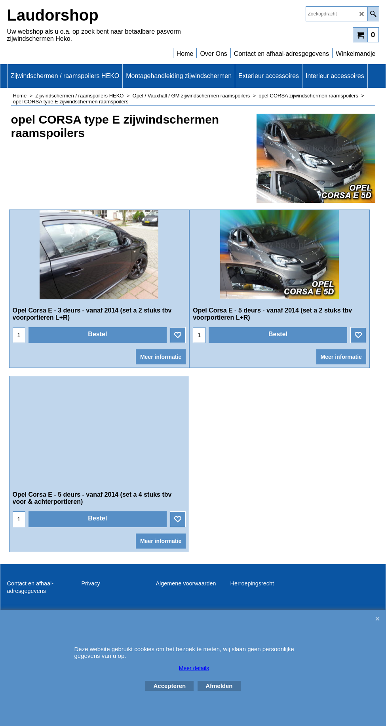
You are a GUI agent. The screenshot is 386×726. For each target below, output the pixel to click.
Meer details (194, 668)
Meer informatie (160, 375)
